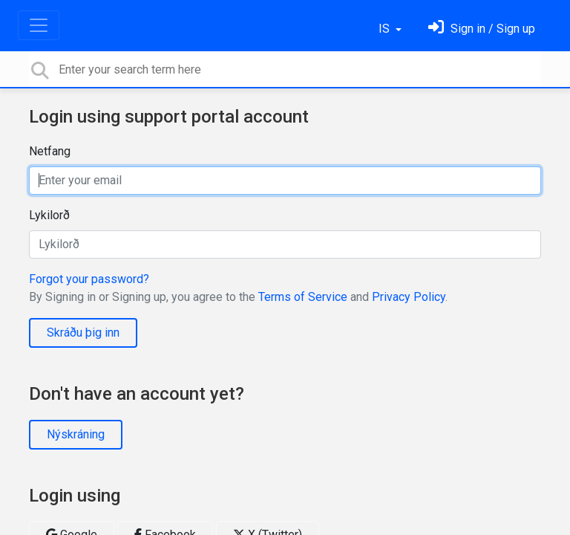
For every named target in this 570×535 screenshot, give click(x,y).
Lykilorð (49, 215)
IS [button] (386, 29)
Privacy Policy (408, 297)
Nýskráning (76, 434)
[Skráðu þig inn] (481, 28)
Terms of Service (302, 297)
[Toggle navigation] (38, 25)
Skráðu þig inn (83, 332)
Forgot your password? (89, 279)
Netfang (50, 151)
